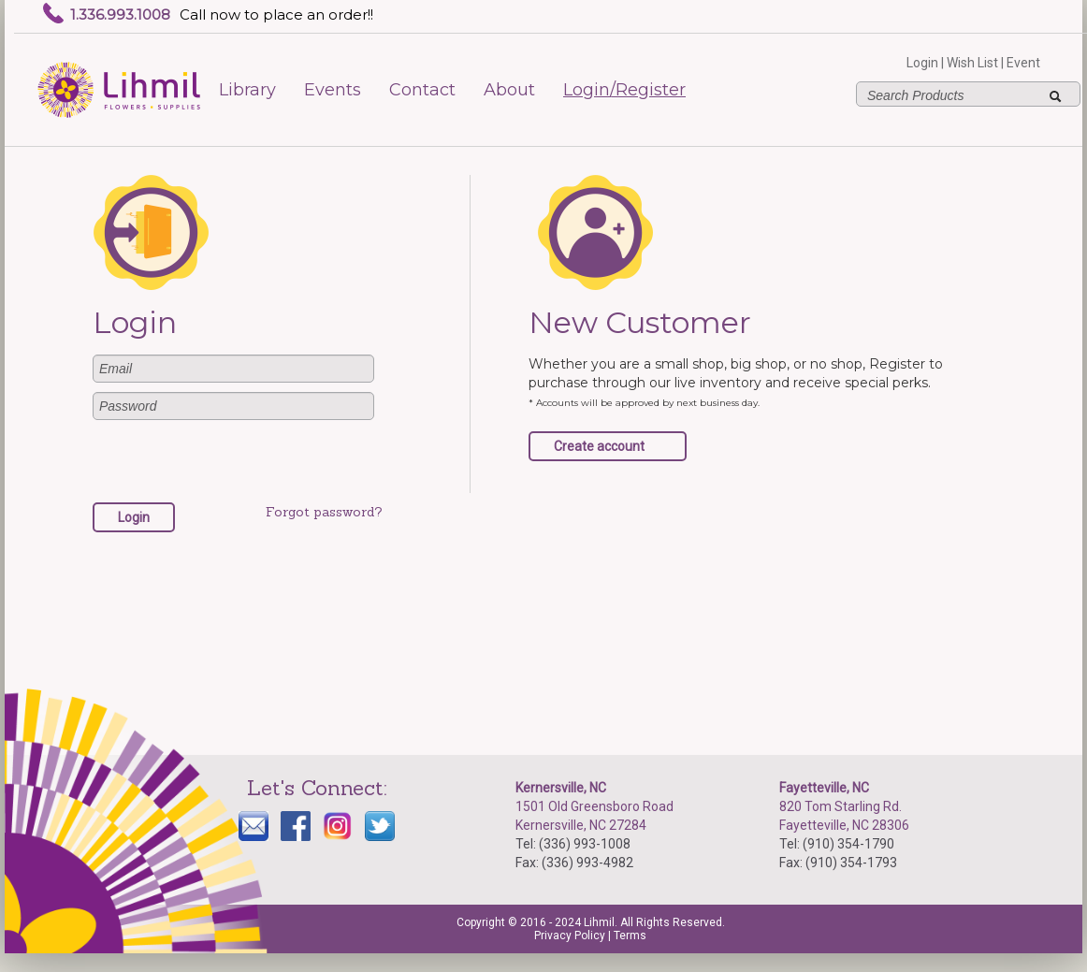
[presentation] (235, 465)
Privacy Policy (569, 935)
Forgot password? (324, 511)
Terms (630, 935)
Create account (599, 446)
